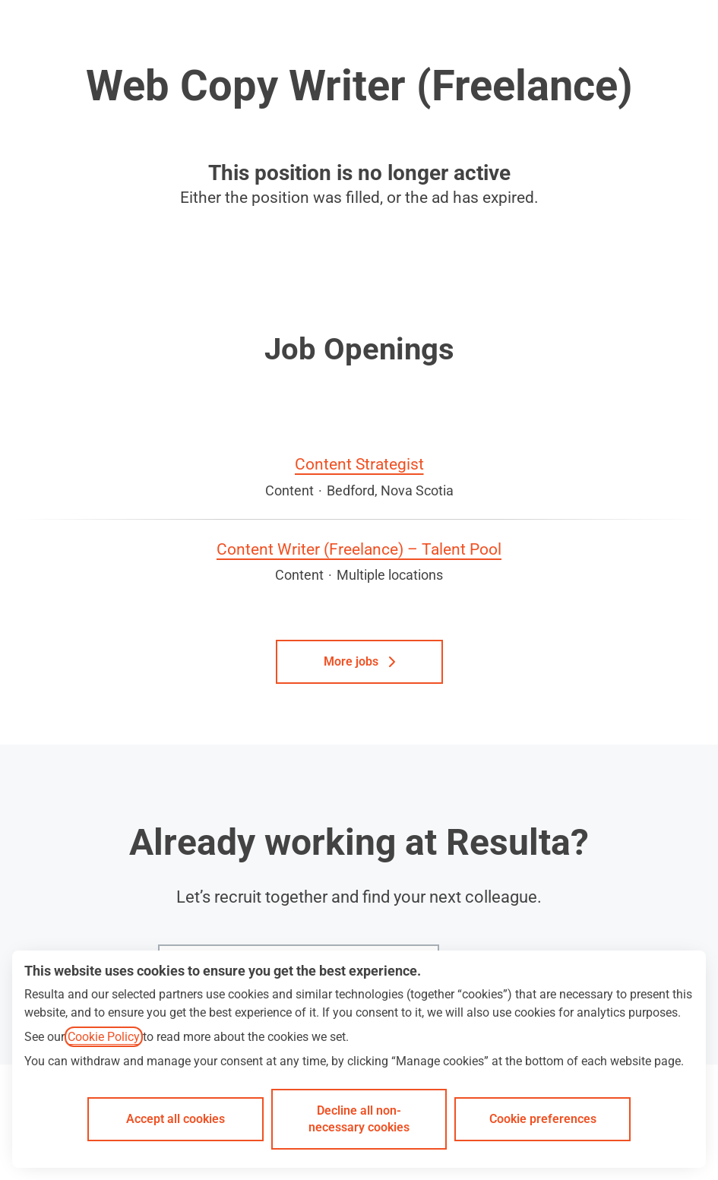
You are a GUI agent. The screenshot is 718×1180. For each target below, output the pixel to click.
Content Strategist (359, 465)
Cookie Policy (104, 1037)
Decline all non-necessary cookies (359, 1118)
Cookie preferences (542, 1119)
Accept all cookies (175, 1119)
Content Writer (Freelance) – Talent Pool (359, 550)
